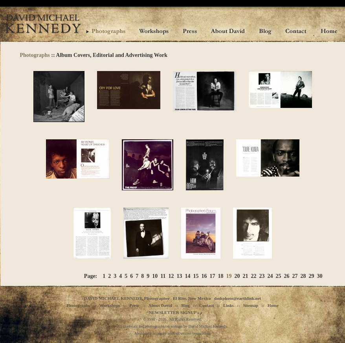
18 (221, 276)
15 (196, 276)
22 (254, 276)
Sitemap (251, 305)
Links (228, 305)
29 (311, 276)
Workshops (109, 305)
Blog (186, 305)
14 (188, 276)
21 (245, 276)
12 (171, 276)
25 (278, 276)
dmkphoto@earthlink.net (237, 298)
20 (237, 276)
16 (204, 276)
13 (179, 276)
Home (273, 305)
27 (295, 276)
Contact (206, 305)
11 (162, 276)
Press (134, 305)
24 (270, 276)
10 (155, 276)
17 (212, 276)
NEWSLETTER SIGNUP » (174, 312)
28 (303, 276)
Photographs (35, 55)
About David (160, 305)
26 (287, 276)
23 (262, 276)
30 (320, 276)
